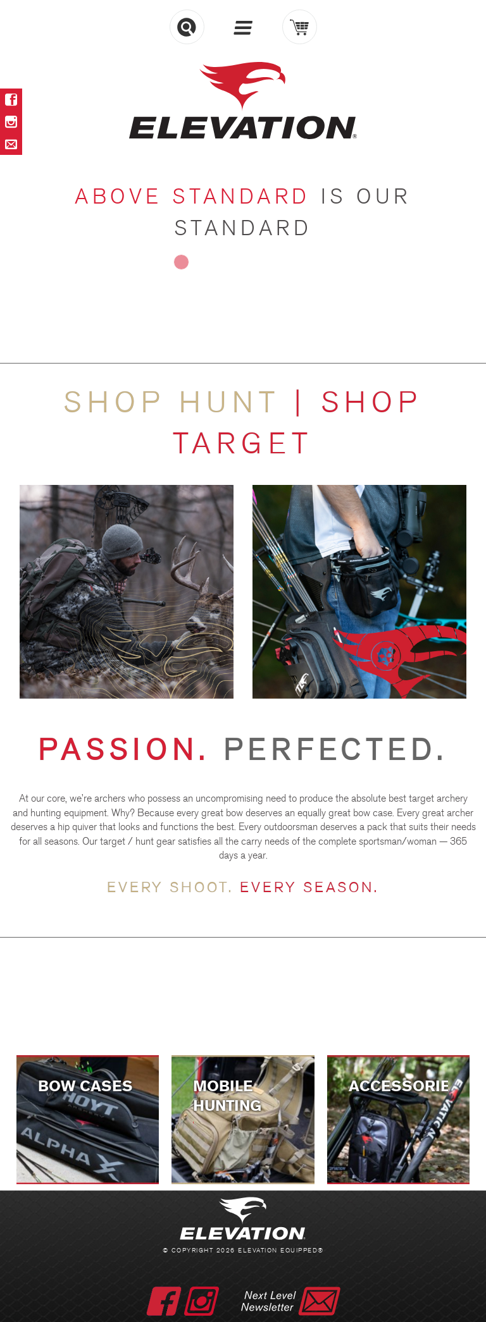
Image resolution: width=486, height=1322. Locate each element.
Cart (299, 26)
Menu (243, 27)
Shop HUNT (178, 403)
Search (187, 26)
